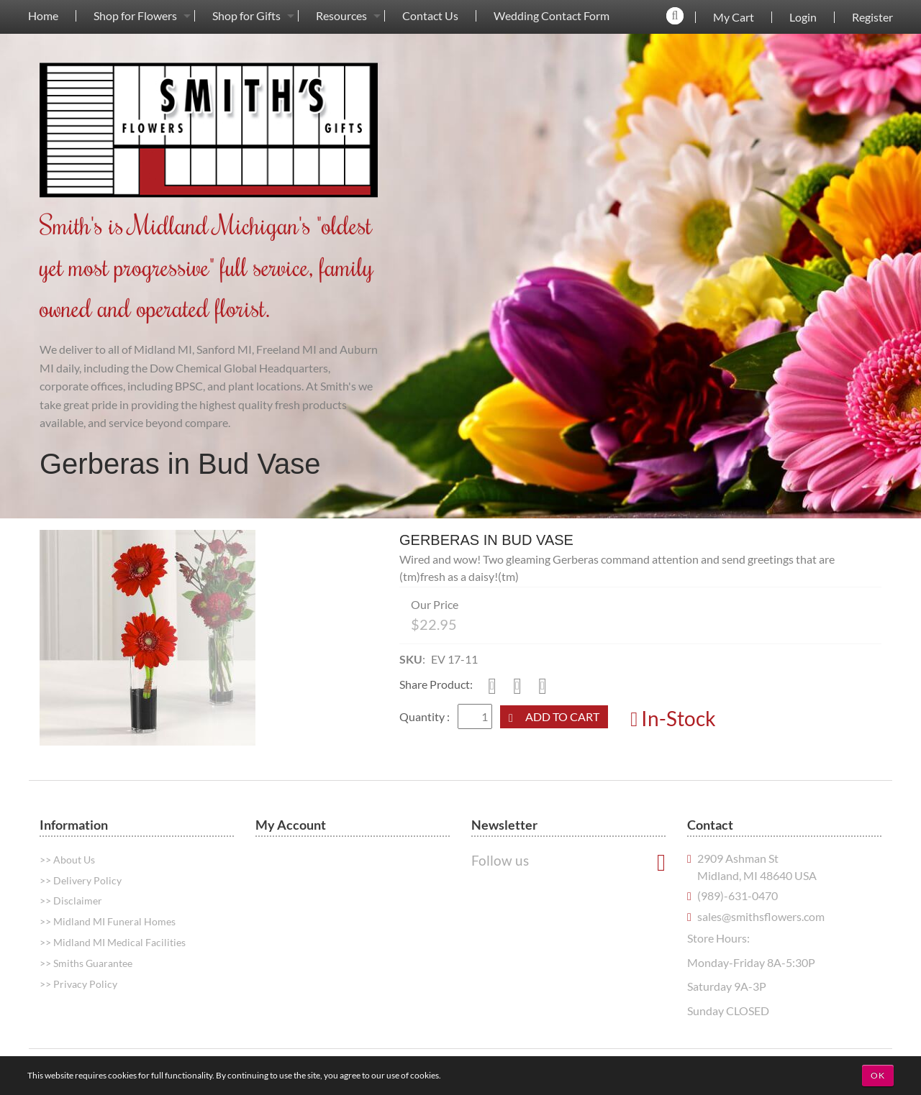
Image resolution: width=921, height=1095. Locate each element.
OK (878, 1075)
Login (803, 17)
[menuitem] (43, 15)
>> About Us (67, 859)
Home (43, 16)
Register (872, 17)
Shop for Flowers (135, 16)
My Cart (733, 17)
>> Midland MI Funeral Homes (108, 921)
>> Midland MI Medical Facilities (113, 942)
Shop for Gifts (246, 16)
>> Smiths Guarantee (86, 963)
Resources (341, 16)
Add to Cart (562, 716)
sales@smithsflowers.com (761, 916)
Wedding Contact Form (551, 16)
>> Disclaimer (71, 900)
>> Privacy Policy (78, 984)
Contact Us (430, 16)
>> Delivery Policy (81, 880)
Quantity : (425, 716)
